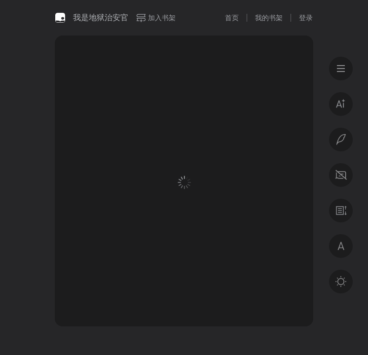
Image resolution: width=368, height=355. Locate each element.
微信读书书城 (60, 18)
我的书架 (269, 18)
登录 (306, 18)
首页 (232, 18)
